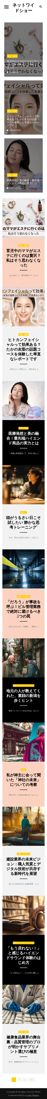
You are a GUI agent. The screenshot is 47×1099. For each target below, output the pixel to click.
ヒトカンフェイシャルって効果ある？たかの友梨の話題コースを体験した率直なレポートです (23, 121)
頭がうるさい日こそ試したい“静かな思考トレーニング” (23, 522)
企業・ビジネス (23, 597)
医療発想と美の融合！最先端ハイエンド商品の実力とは (23, 182)
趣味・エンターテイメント (23, 685)
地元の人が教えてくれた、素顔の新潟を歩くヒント (23, 696)
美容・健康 (12, 56)
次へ (32, 1079)
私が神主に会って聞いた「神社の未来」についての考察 (23, 780)
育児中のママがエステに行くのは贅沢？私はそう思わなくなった (23, 64)
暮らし (23, 512)
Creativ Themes (32, 1095)
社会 (23, 770)
